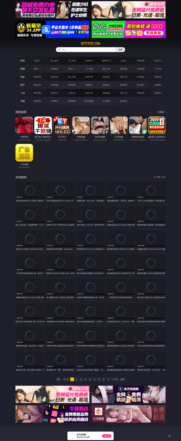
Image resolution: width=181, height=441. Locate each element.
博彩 (22, 60)
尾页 (122, 379)
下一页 (115, 379)
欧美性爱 (89, 77)
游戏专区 (89, 60)
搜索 (120, 49)
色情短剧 (123, 101)
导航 (22, 100)
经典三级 (123, 77)
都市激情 (37, 93)
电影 (22, 76)
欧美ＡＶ (71, 68)
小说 (22, 92)
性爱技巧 (158, 93)
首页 (58, 379)
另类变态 (158, 77)
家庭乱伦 (54, 93)
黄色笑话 (141, 93)
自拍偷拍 (54, 68)
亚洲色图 (54, 85)
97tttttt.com (90, 43)
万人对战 (71, 60)
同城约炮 (37, 101)
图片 (22, 84)
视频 (22, 68)
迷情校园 (106, 93)
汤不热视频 (89, 101)
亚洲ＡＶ (37, 68)
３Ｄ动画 (89, 68)
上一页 (66, 379)
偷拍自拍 (54, 77)
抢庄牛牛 (158, 60)
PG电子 (37, 60)
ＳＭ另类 (158, 68)
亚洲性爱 (37, 77)
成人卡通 (71, 77)
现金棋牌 (141, 60)
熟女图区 (141, 85)
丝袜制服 (123, 68)
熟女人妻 (106, 68)
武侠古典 (89, 93)
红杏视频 (106, 101)
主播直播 (141, 68)
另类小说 (123, 93)
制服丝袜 (106, 77)
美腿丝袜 (106, 85)
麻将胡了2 (106, 60)
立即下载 (106, 436)
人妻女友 (71, 93)
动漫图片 (89, 85)
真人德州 (54, 60)
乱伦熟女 (141, 77)
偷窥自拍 (37, 85)
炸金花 (123, 60)
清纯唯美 (123, 85)
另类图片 (158, 85)
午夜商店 (54, 101)
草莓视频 (71, 101)
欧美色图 (71, 85)
